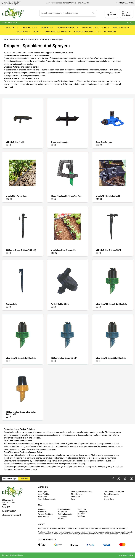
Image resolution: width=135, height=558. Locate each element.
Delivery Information (65, 514)
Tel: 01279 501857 (9, 511)
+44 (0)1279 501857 (126, 3)
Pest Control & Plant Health (58, 32)
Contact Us (42, 512)
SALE (99, 32)
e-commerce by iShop (126, 555)
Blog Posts (82, 509)
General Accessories (83, 32)
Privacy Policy (43, 516)
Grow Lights (10, 27)
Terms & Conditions (45, 514)
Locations (81, 516)
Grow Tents (46, 27)
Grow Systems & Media (67, 27)
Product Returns (64, 509)
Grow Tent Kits (28, 27)
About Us (41, 509)
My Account (62, 512)
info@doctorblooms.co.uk (11, 515)
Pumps (36, 32)
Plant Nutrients (120, 27)
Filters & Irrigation (32, 39)
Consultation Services (62, 517)
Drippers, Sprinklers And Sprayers (51, 39)
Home (6, 39)
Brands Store (110, 32)
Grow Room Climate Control (94, 27)
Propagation (22, 32)
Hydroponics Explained (82, 513)
